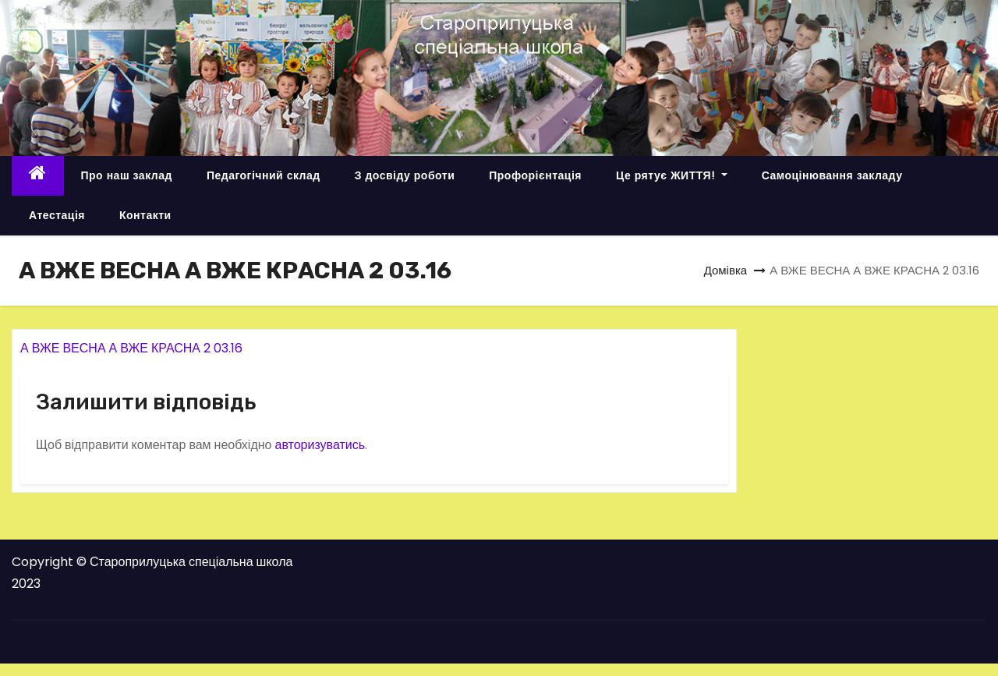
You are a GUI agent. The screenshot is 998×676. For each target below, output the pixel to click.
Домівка (726, 270)
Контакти (145, 215)
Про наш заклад (126, 175)
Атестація (57, 215)
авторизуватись (319, 445)
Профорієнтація (535, 175)
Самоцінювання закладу (832, 175)
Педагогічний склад (263, 175)
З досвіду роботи (405, 175)
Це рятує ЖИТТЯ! (671, 175)
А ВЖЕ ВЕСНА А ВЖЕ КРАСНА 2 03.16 (131, 348)
